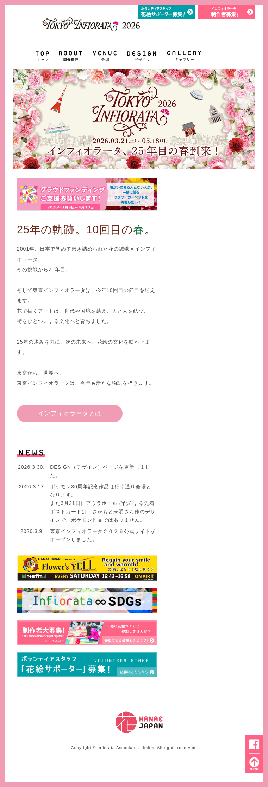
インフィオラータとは (69, 413)
